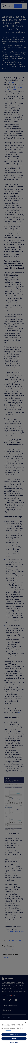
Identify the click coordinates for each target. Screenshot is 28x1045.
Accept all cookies (14, 1034)
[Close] (25, 1022)
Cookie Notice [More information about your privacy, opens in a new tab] (8, 1030)
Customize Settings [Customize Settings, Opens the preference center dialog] (14, 1042)
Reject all (14, 1038)
